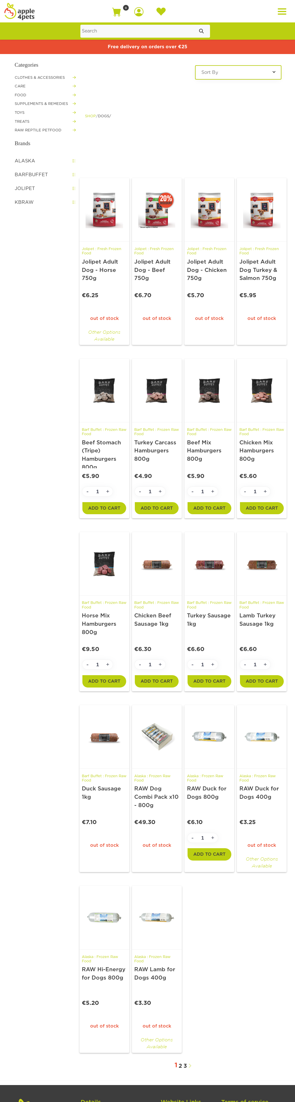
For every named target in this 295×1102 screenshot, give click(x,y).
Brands (22, 143)
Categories (26, 65)
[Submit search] (201, 31)
